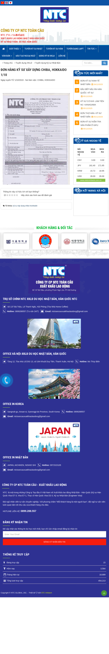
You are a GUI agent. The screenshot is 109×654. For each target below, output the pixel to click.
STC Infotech (46, 593)
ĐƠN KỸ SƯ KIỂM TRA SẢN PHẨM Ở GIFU (88, 125)
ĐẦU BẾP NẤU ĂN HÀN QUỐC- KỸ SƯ (88, 92)
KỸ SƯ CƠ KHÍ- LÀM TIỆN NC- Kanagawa (89, 104)
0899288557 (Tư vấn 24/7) (23, 311)
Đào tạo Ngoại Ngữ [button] (25, 56)
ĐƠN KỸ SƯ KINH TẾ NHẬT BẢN (89, 82)
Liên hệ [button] (61, 56)
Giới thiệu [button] (15, 50)
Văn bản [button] (7, 57)
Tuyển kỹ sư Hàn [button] (54, 49)
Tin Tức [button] (92, 50)
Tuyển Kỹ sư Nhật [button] (33, 49)
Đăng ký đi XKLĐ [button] (47, 56)
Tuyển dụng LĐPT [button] (75, 49)
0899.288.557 (28, 511)
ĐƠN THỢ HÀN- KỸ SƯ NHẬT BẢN (89, 115)
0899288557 (75, 412)
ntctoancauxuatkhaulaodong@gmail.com (66, 311)
